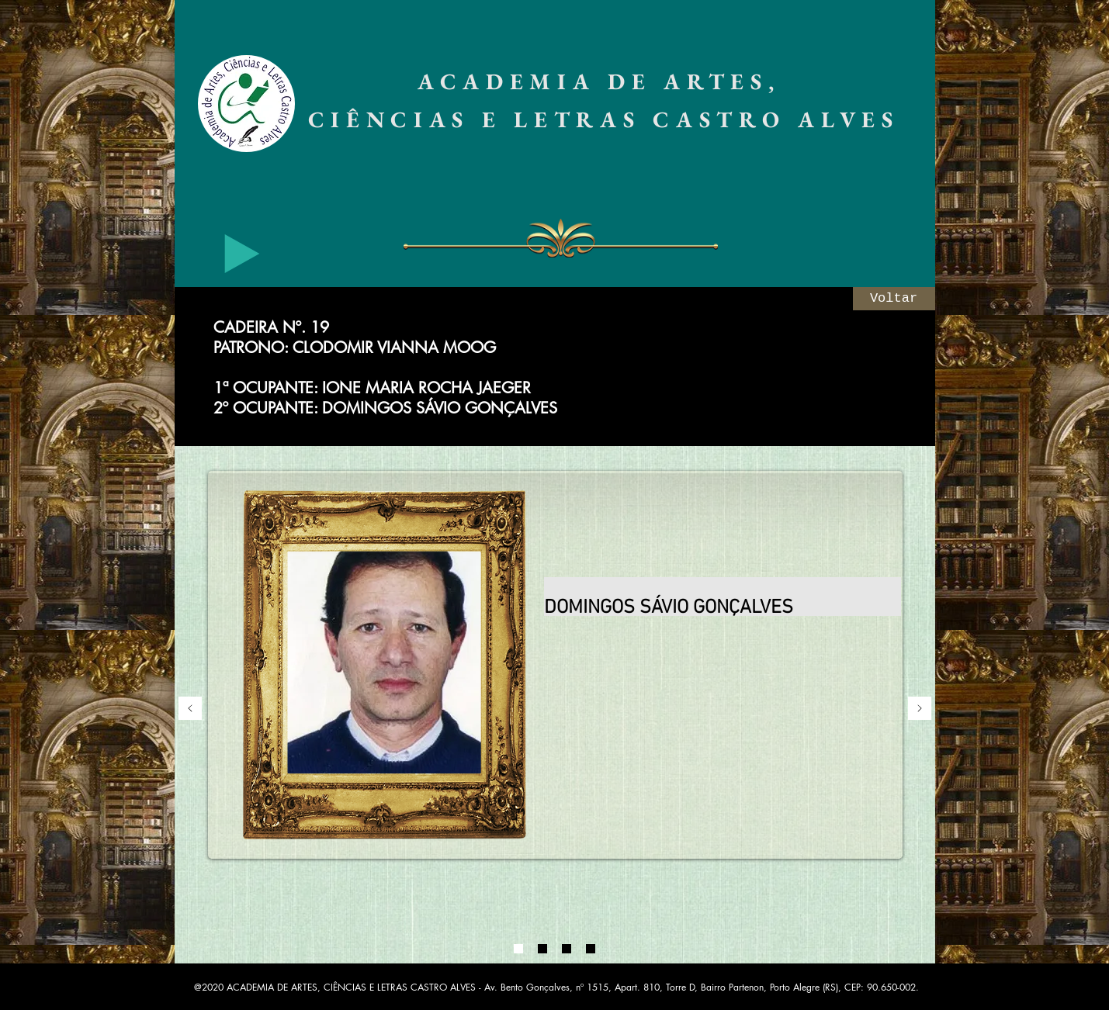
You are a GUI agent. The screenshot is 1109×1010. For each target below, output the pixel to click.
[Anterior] (190, 709)
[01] (518, 948)
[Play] (242, 253)
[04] (590, 948)
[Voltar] (894, 298)
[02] (542, 948)
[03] (566, 948)
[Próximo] (919, 709)
